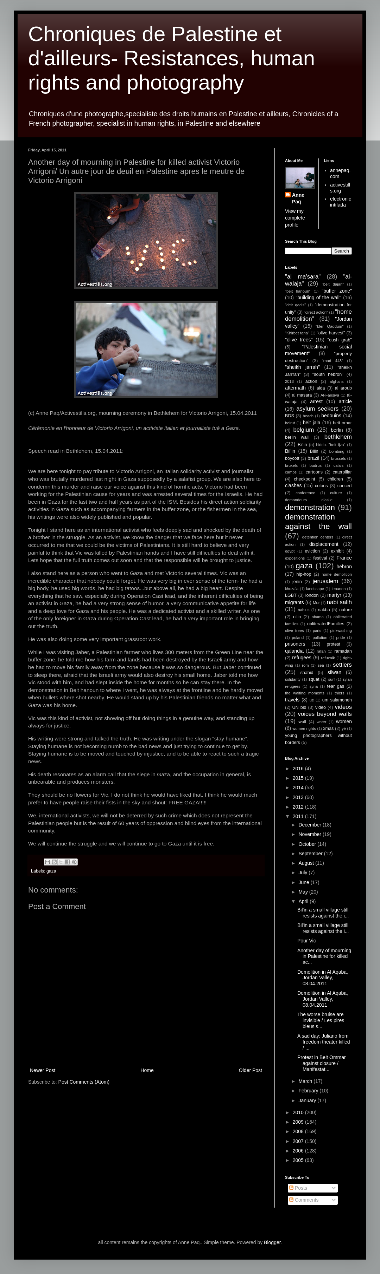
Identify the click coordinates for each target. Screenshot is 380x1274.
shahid (307, 672)
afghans (337, 381)
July (303, 872)
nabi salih (339, 602)
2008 (299, 1131)
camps (291, 472)
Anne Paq (298, 198)
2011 (299, 816)
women (344, 721)
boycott (292, 458)
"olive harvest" (331, 333)
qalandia (294, 651)
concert (344, 485)
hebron (344, 566)
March (306, 1081)
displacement (323, 544)
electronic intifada (340, 202)
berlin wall (297, 437)
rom (305, 665)
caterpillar (342, 472)
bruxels (291, 465)
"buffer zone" (337, 291)
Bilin (314, 451)
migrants (294, 602)
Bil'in (290, 451)
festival (320, 558)
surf (331, 679)
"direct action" (316, 312)
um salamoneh (337, 700)
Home (146, 1070)
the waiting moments (304, 693)
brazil (313, 458)
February (308, 1090)
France (344, 558)
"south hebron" (327, 374)
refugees (301, 657)
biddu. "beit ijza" (330, 445)
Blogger (272, 1242)
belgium (303, 429)
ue (312, 700)
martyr (334, 595)
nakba (324, 609)
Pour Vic (306, 940)
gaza (51, 871)
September (311, 853)
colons (321, 485)
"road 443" (332, 361)
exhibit (337, 551)
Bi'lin (302, 444)
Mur (316, 603)
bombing (336, 451)
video (320, 707)
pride (340, 637)
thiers (339, 693)
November (310, 834)
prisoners (295, 644)
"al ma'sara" (303, 276)
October (307, 844)
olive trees (294, 630)
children (335, 479)
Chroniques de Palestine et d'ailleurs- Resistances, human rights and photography (171, 58)
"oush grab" (339, 340)
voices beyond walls (325, 714)
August (306, 863)
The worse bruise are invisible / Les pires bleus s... (320, 1020)
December (310, 825)
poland (298, 637)
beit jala (312, 422)
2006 (299, 1151)
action (311, 381)
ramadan (343, 651)
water (321, 722)
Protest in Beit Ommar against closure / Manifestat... (321, 1063)
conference (305, 493)
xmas (328, 728)
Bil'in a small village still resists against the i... (323, 913)
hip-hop (303, 574)
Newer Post (42, 1070)
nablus (304, 610)
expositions (295, 558)
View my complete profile (295, 218)
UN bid (299, 707)
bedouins (331, 415)
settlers (342, 664)
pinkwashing (341, 630)
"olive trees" (298, 339)
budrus (316, 465)
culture (336, 493)
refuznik (328, 658)
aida (321, 388)
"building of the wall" (318, 297)
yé (344, 728)
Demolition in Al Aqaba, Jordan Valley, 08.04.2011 (322, 978)
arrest (316, 401)
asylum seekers (317, 408)
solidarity (292, 679)
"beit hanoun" (297, 291)
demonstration (310, 507)
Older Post (250, 1070)
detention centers (318, 537)
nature (345, 609)
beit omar (342, 422)
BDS (289, 415)
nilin (297, 616)
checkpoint (304, 479)
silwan (334, 672)
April (304, 901)
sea (321, 665)
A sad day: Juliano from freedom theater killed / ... (323, 1042)
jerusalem (325, 581)
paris (317, 630)
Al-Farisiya (330, 395)
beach (308, 416)
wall (302, 721)
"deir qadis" (295, 305)
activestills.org (340, 188)
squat (314, 679)
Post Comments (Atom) (83, 1082)
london (312, 595)
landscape (315, 589)
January (307, 1100)
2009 (299, 1122)
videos (343, 707)
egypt (289, 551)
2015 (299, 778)
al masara (302, 395)
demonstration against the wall (318, 521)
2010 (299, 1112)
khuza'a (291, 589)
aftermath (295, 388)
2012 (299, 807)
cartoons (314, 472)
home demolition (337, 574)
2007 (299, 1141)
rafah (321, 651)
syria (314, 686)
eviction (312, 551)
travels (292, 700)
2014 (299, 787)
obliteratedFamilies (325, 623)
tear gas (335, 686)
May (303, 892)
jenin (297, 581)
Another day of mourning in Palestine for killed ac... (324, 956)
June (304, 882)
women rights (304, 728)
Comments (304, 1200)
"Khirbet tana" (297, 333)
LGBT (291, 595)
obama (318, 617)
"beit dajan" (333, 284)
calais (339, 465)
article (345, 401)
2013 (289, 381)
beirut (290, 423)
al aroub (343, 388)
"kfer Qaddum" (329, 326)
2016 (299, 768)
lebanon (339, 589)
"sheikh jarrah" (302, 367)
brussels (338, 458)
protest (334, 644)
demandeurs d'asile (308, 500)
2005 (299, 1160)
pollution (320, 637)
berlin (337, 430)
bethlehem (338, 436)
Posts (298, 1188)
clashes (293, 485)
